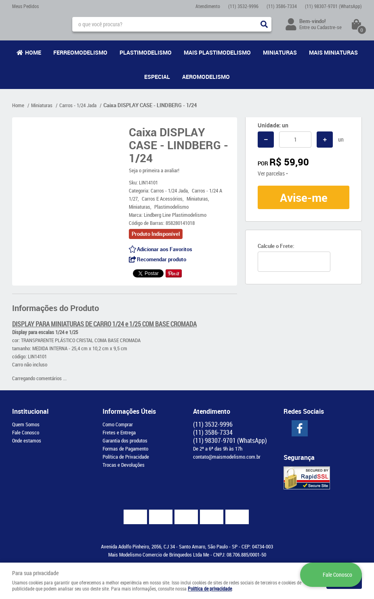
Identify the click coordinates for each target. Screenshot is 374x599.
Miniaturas (280, 52)
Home (33, 52)
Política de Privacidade (126, 456)
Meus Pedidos (25, 6)
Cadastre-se (329, 27)
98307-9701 (333, 6)
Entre (304, 27)
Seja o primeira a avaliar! (154, 170)
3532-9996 (243, 6)
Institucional (30, 411)
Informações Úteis (129, 411)
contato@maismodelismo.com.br (227, 456)
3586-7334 (282, 6)
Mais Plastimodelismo (217, 52)
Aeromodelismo (206, 76)
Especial (157, 76)
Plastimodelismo (146, 52)
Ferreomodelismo (80, 52)
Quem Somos (26, 424)
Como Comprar (118, 424)
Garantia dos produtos (125, 440)
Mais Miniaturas (333, 52)
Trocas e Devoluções (124, 464)
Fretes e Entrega (119, 432)
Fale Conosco (25, 432)
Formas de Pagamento (125, 448)
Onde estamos (26, 440)
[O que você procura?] (264, 24)
